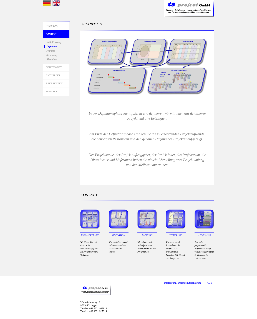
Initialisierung (53, 42)
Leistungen (54, 67)
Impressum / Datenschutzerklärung (182, 282)
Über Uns (52, 26)
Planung (50, 51)
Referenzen (54, 83)
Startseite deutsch (47, 3)
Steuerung (51, 55)
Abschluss (51, 59)
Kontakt (51, 91)
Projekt (51, 34)
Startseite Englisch (56, 3)
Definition (51, 46)
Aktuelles (53, 75)
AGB (209, 282)
